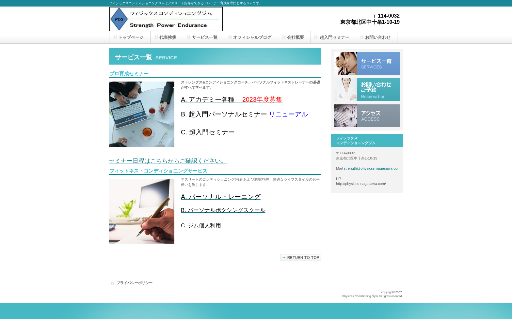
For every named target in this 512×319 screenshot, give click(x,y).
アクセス (367, 115)
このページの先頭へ (300, 257)
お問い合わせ (367, 89)
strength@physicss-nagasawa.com (372, 168)
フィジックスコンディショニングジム (174, 19)
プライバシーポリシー (134, 283)
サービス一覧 (367, 63)
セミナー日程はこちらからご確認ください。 (168, 161)
